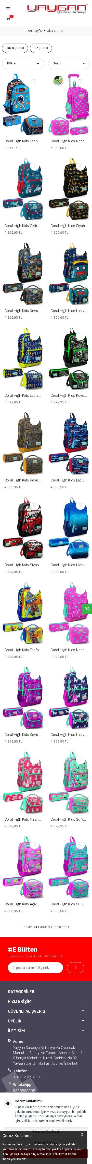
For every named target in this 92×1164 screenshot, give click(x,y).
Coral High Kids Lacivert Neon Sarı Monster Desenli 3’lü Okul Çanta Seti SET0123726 (23, 395)
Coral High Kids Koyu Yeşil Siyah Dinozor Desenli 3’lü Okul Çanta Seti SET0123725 (69, 395)
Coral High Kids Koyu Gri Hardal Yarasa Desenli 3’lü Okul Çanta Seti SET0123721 (23, 480)
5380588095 (24, 1091)
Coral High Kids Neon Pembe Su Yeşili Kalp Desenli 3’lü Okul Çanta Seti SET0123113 (69, 650)
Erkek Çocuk (15, 48)
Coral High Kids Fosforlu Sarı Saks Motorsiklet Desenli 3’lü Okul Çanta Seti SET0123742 (23, 650)
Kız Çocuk (41, 48)
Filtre (23, 63)
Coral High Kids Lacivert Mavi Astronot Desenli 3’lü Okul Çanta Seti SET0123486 (23, 141)
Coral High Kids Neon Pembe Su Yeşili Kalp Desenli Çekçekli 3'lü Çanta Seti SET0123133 (69, 141)
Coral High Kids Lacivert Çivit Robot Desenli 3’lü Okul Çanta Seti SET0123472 (69, 311)
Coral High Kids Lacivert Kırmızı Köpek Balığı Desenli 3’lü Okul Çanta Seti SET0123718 (69, 480)
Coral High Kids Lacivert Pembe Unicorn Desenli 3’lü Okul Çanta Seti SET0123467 (69, 734)
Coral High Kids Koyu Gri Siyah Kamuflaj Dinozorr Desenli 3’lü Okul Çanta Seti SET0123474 (23, 311)
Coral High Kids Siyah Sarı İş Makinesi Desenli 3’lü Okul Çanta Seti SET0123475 (69, 226)
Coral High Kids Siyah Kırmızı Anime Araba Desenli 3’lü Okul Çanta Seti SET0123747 (23, 565)
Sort (69, 63)
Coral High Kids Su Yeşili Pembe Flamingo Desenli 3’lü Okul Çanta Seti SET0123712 (69, 904)
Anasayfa (35, 31)
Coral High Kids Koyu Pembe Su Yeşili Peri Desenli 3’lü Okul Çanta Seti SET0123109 (23, 734)
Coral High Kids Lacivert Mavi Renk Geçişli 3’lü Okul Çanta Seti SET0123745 (69, 565)
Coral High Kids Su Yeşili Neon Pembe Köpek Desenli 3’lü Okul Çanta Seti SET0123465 (69, 819)
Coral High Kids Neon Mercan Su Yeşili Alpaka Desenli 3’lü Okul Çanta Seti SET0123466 (23, 819)
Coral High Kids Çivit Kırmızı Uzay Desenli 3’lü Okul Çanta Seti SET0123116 (23, 226)
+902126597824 (27, 1077)
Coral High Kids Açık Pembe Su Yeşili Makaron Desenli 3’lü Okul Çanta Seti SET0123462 (23, 904)
